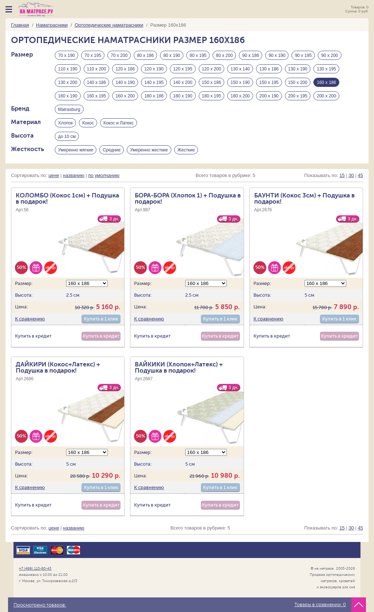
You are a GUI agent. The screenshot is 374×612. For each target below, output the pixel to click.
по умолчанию (103, 175)
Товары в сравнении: (320, 604)
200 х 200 (326, 96)
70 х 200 (119, 55)
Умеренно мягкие (75, 150)
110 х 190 (67, 69)
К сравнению (30, 319)
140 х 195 (154, 82)
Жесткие (186, 150)
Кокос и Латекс (118, 123)
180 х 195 (211, 96)
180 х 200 (240, 96)
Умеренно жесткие (149, 150)
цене (54, 175)
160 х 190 (67, 96)
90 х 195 (303, 55)
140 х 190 (125, 82)
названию (73, 175)
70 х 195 (92, 55)
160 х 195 (96, 96)
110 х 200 (96, 69)
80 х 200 (224, 55)
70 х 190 (66, 55)
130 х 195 (326, 69)
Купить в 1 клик (101, 319)
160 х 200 (125, 96)
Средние (112, 150)
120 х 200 (211, 69)
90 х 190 (276, 55)
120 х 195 (182, 69)
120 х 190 (154, 69)
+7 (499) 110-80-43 (35, 568)
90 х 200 (329, 55)
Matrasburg (69, 109)
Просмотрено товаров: (40, 605)
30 (351, 175)
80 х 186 (145, 55)
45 (360, 175)
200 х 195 (298, 96)
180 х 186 (154, 96)
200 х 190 (269, 96)
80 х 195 (198, 55)
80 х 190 (171, 55)
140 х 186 (96, 82)
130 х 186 (269, 69)
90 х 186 (250, 55)
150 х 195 (269, 82)
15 (341, 175)
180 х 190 (182, 96)
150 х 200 (298, 82)
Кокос (88, 123)
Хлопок (65, 123)
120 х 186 (125, 69)
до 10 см (67, 136)
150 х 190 (240, 82)
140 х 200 (182, 82)
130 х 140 (240, 69)
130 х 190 (298, 69)
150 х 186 (211, 82)
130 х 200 (67, 82)
